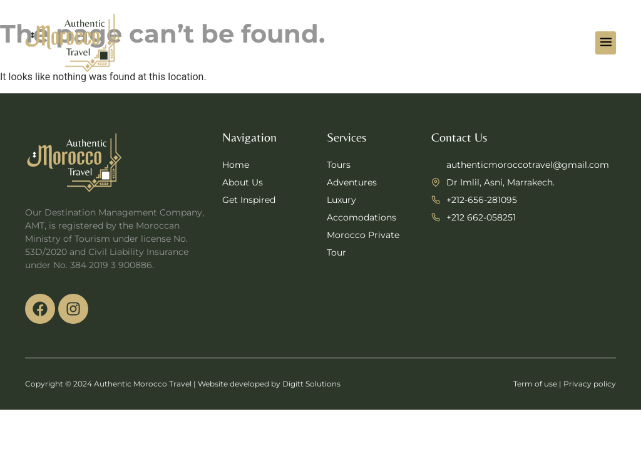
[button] (605, 42)
